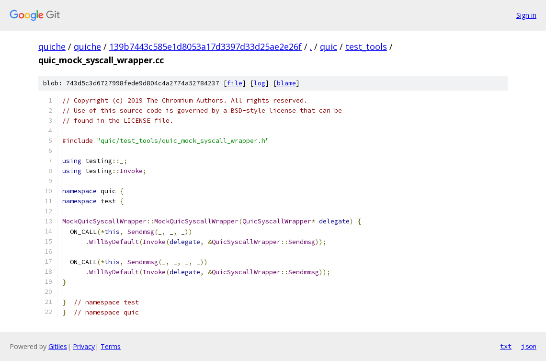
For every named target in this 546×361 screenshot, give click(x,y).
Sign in (526, 15)
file (234, 83)
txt (506, 346)
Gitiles (57, 346)
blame (286, 83)
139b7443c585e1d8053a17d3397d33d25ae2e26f (205, 46)
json (528, 346)
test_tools (366, 46)
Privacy (84, 346)
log (259, 83)
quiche (52, 46)
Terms (111, 346)
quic (328, 46)
